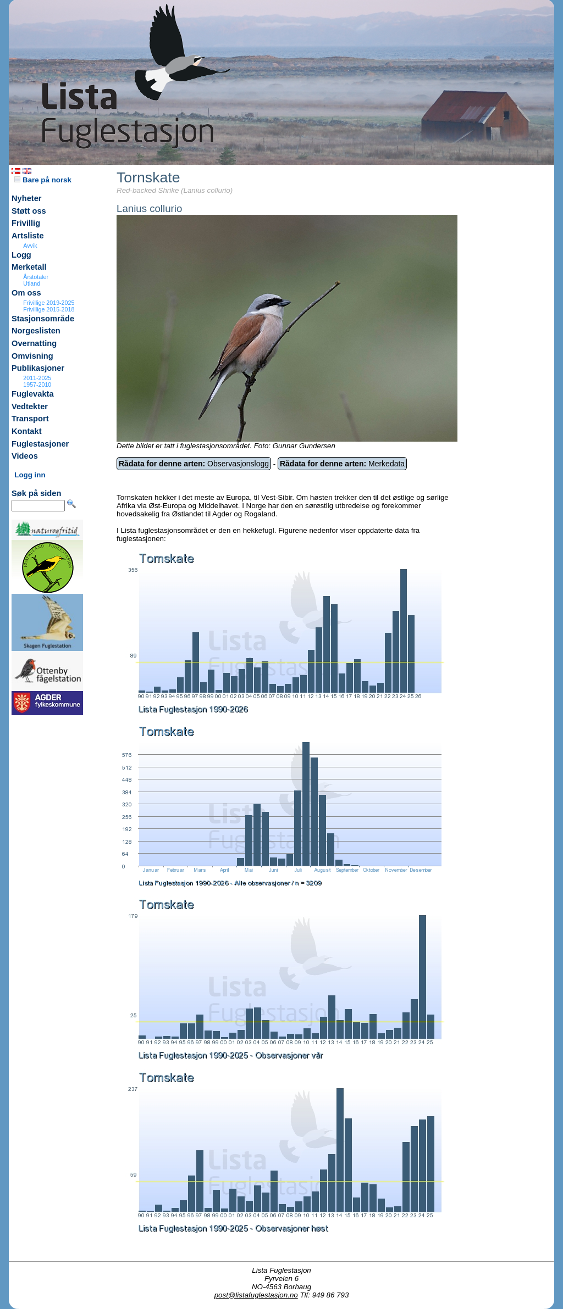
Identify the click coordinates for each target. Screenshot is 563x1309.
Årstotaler (35, 277)
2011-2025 (37, 378)
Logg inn (29, 475)
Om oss (26, 292)
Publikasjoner (38, 368)
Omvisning (32, 356)
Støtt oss (29, 211)
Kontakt (27, 431)
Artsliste (28, 235)
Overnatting (34, 343)
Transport (30, 418)
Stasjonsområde (43, 318)
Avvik (30, 245)
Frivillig (26, 223)
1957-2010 (37, 384)
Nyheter (27, 198)
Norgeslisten (36, 330)
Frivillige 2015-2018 (48, 309)
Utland (31, 283)
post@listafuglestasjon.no (256, 1295)
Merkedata (342, 463)
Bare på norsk (42, 180)
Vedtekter (30, 406)
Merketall (29, 267)
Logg (21, 254)
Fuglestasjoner (40, 443)
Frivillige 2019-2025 (48, 302)
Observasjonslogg (194, 463)
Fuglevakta (33, 393)
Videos (25, 456)
